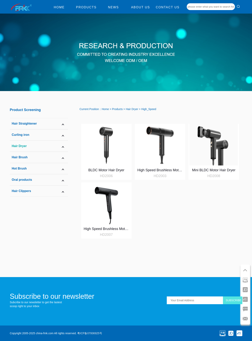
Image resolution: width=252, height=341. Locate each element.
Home (59, 7)
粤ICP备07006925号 (89, 333)
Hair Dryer (132, 109)
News (113, 7)
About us (140, 7)
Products (86, 7)
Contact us (168, 7)
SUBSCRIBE (233, 300)
